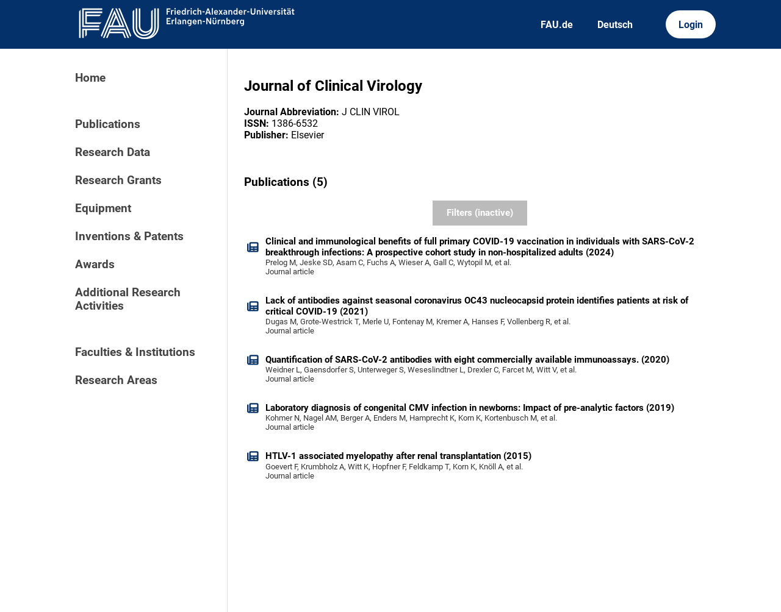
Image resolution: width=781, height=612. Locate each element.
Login (690, 24)
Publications (107, 124)
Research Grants (118, 180)
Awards (95, 264)
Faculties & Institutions (135, 352)
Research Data (112, 152)
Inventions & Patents (129, 236)
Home (90, 78)
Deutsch (615, 24)
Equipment (103, 208)
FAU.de (557, 24)
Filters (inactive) (480, 212)
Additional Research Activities (128, 299)
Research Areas (116, 380)
